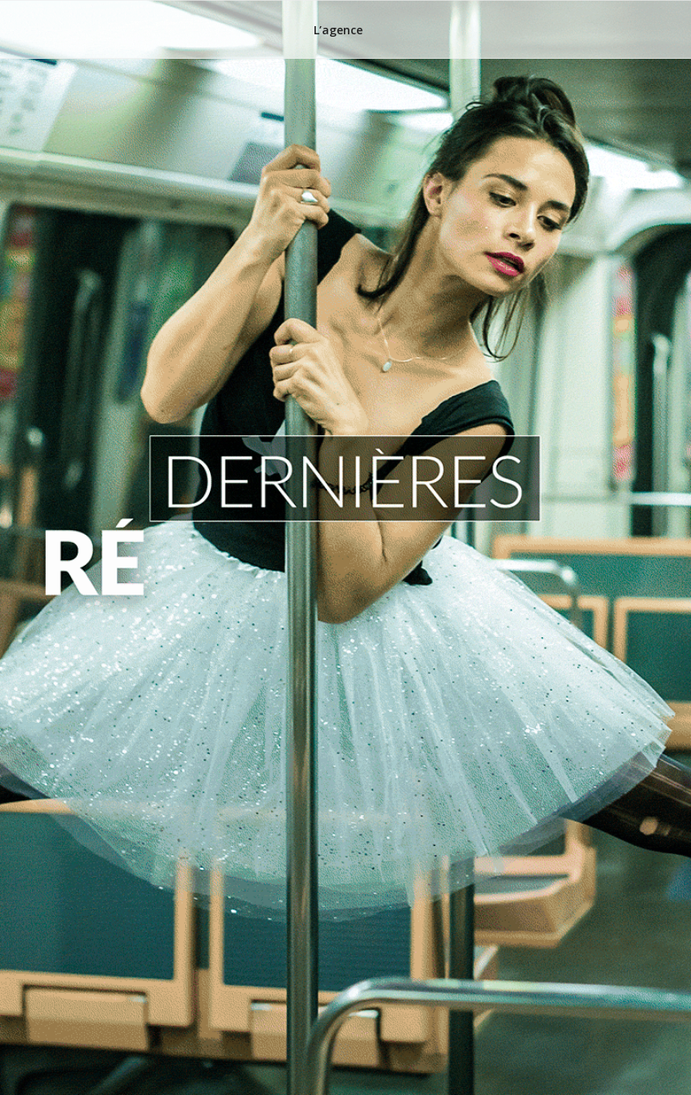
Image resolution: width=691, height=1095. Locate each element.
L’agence (338, 30)
